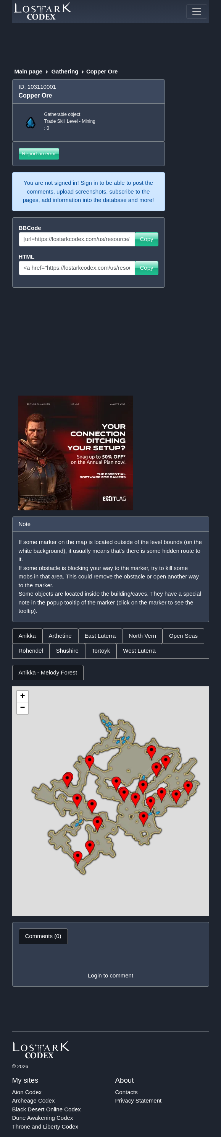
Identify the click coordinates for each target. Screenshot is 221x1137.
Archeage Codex (33, 1100)
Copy (146, 239)
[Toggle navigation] (196, 11)
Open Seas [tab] (183, 635)
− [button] (22, 708)
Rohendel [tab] (31, 650)
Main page (28, 71)
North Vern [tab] (142, 635)
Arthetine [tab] (60, 635)
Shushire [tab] (67, 650)
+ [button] (22, 696)
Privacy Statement (138, 1100)
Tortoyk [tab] (101, 650)
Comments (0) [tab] (43, 936)
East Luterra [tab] (100, 635)
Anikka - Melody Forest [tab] (48, 672)
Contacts (126, 1092)
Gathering (64, 71)
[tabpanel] (110, 790)
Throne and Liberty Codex (45, 1126)
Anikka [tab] (27, 635)
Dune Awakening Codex (42, 1117)
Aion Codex (27, 1092)
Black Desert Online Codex (46, 1109)
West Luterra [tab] (139, 650)
